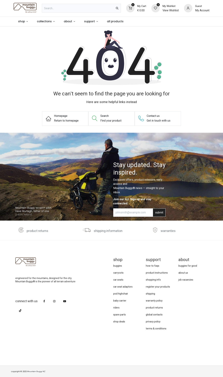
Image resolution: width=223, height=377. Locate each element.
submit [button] (159, 212)
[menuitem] (23, 21)
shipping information (108, 231)
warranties (168, 231)
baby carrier (119, 300)
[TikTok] (20, 310)
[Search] (117, 8)
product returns (37, 231)
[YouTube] (64, 301)
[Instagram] (54, 301)
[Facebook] (44, 301)
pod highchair (120, 293)
